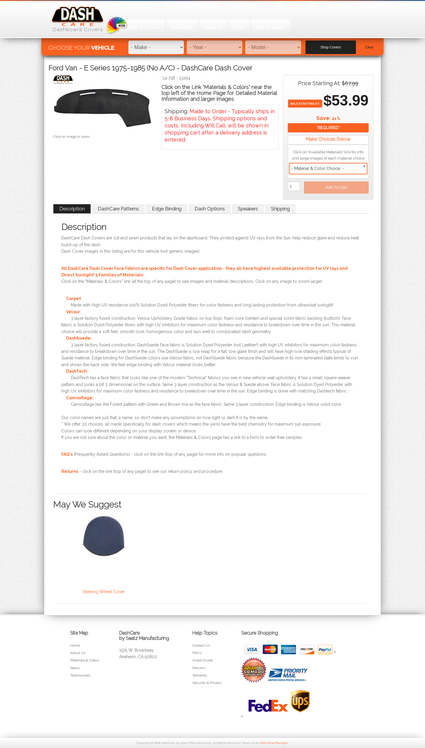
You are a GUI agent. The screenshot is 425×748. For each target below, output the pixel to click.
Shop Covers (331, 45)
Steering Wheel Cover (104, 591)
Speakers (248, 209)
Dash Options (209, 209)
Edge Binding (167, 209)
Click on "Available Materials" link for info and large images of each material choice (328, 155)
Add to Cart (336, 187)
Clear (369, 45)
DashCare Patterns (118, 209)
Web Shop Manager (274, 742)
